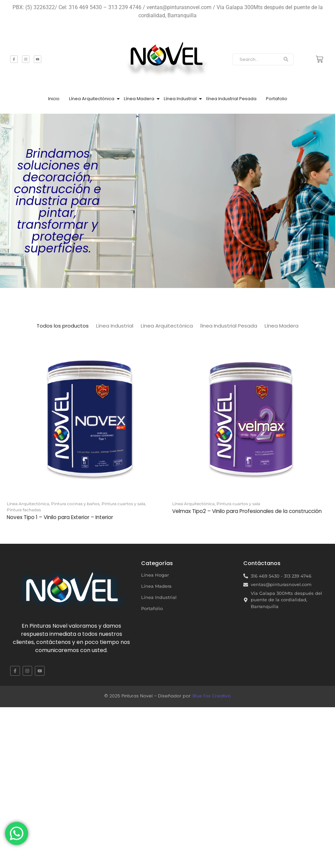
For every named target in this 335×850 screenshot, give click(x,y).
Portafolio (276, 98)
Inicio (54, 98)
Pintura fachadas (24, 509)
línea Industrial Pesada (231, 98)
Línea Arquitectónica (91, 98)
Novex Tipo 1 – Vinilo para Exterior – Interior (60, 517)
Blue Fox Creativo (212, 696)
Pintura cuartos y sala (124, 503)
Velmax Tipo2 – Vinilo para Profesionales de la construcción (248, 511)
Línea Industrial (180, 98)
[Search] (255, 59)
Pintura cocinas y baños (75, 503)
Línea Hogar (155, 575)
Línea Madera (139, 98)
